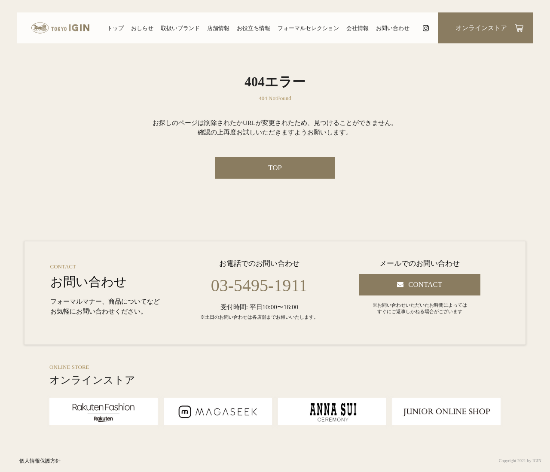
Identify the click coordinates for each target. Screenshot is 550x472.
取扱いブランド (180, 28)
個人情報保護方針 (40, 461)
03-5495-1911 (259, 285)
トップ (115, 28)
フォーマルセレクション (308, 28)
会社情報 (357, 28)
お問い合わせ (392, 28)
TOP (275, 168)
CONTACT (425, 284)
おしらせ (142, 28)
